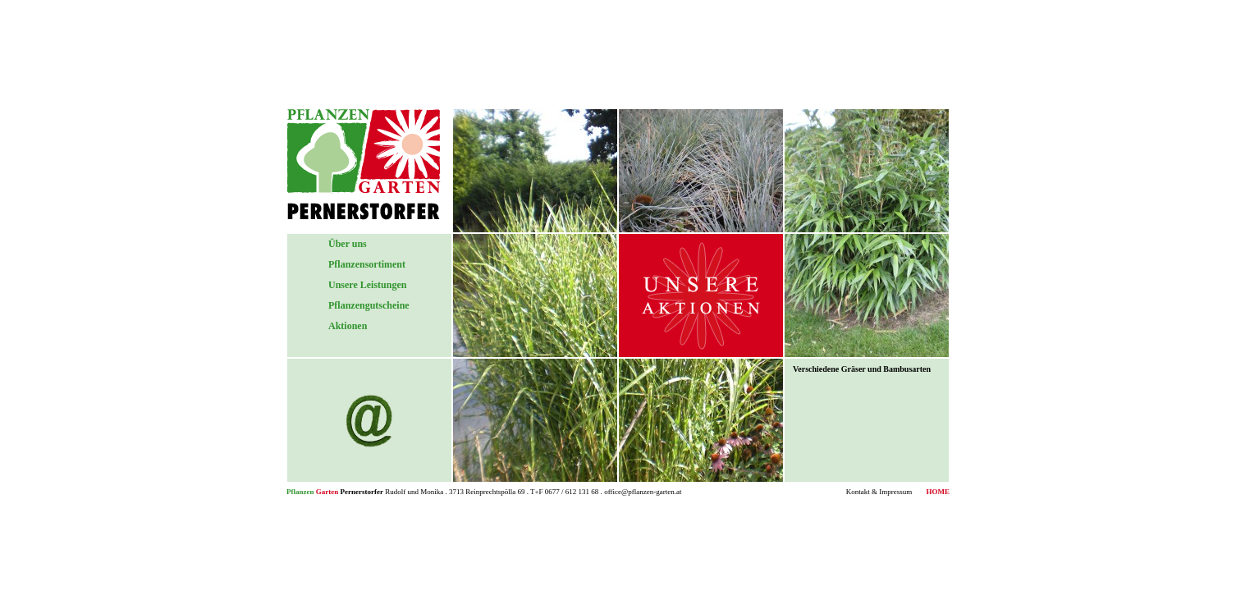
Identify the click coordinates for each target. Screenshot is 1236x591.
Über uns (347, 244)
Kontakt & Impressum (879, 492)
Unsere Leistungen (367, 285)
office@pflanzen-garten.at (642, 492)
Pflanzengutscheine (369, 305)
